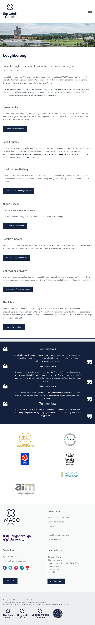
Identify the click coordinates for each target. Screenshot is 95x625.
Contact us (10, 581)
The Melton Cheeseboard (57, 154)
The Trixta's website (14, 327)
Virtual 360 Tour (54, 540)
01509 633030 (12, 557)
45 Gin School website (15, 226)
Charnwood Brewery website (18, 289)
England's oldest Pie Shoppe (19, 154)
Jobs (50, 531)
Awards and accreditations (59, 518)
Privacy (51, 526)
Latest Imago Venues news (59, 535)
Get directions (56, 581)
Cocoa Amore (28, 157)
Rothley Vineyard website (16, 258)
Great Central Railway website (18, 191)
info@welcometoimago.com (18, 561)
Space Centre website (15, 129)
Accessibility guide (56, 522)
